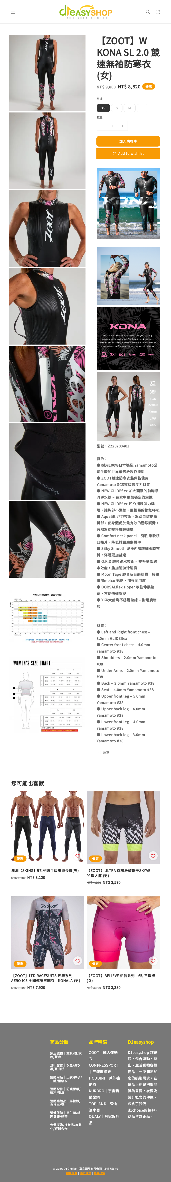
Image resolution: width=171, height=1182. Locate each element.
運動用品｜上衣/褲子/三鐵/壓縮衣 (66, 1079)
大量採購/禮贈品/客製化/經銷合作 (66, 1127)
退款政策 (99, 1173)
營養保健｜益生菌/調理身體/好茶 (65, 1115)
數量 (100, 117)
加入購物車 (128, 141)
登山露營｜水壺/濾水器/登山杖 (65, 1067)
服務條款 (71, 1173)
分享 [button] (103, 752)
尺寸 (100, 99)
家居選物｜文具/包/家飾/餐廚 (66, 1055)
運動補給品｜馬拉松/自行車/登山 (65, 1103)
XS (103, 108)
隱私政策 (85, 1173)
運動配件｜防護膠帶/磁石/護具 (65, 1091)
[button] (13, 12)
